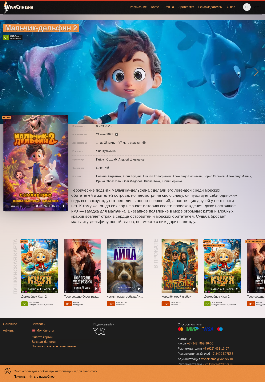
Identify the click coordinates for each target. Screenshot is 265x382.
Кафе (155, 7)
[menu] (136, 7)
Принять (20, 376)
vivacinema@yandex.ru (217, 359)
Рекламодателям (210, 7)
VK (99, 331)
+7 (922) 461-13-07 (216, 348)
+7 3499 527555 (222, 353)
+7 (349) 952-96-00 (200, 343)
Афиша (168, 7)
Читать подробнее (42, 376)
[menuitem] (138, 7)
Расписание (138, 7)
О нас (231, 7)
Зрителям (185, 7)
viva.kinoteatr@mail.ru (218, 364)
